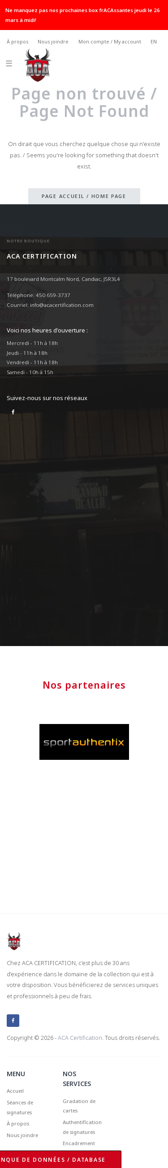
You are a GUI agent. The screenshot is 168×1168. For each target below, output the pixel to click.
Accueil (15, 1090)
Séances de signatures (20, 1107)
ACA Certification (80, 1038)
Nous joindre (53, 42)
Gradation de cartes (79, 1106)
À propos (17, 42)
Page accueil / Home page (84, 196)
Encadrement (79, 1143)
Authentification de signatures (82, 1127)
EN (154, 42)
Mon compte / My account (109, 42)
